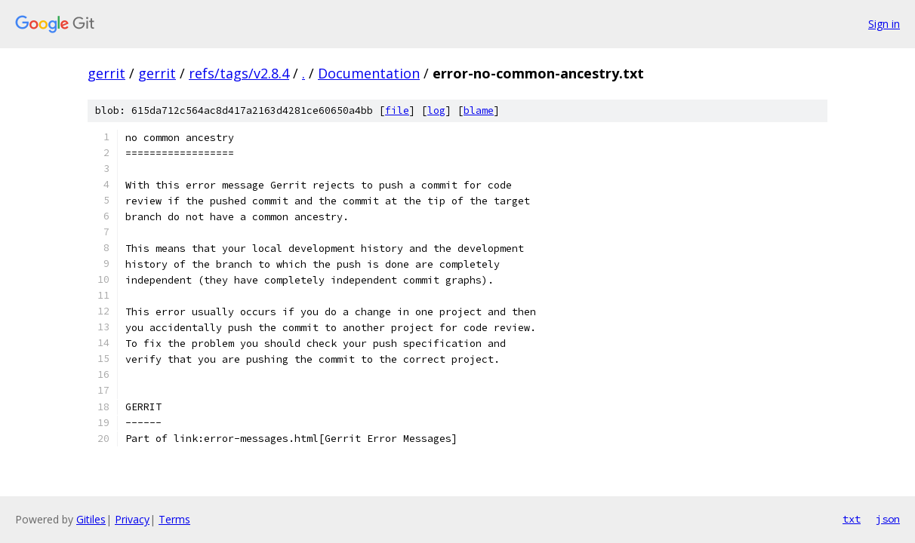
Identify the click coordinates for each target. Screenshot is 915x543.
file (397, 110)
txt (852, 519)
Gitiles (91, 519)
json (888, 519)
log (436, 110)
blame (479, 110)
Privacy (132, 519)
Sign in (884, 24)
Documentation (369, 73)
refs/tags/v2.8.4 (239, 73)
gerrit (106, 73)
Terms (174, 519)
